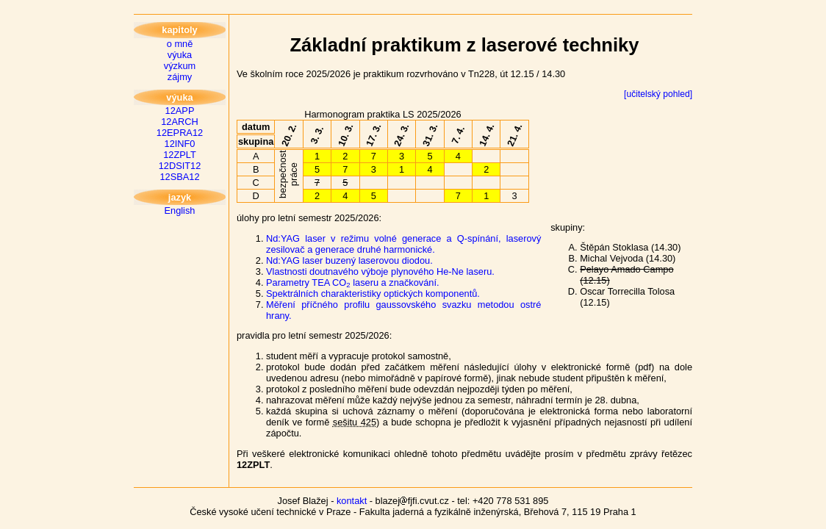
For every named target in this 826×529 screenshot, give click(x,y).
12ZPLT (179, 154)
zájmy (180, 76)
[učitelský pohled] (658, 94)
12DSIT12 (180, 165)
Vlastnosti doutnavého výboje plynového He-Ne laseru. (380, 271)
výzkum (179, 65)
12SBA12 (179, 176)
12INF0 (180, 143)
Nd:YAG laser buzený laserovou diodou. (349, 260)
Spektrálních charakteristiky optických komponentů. (373, 293)
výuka (180, 54)
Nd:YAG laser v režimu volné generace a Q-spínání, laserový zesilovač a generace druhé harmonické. (403, 244)
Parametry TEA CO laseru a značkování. (352, 282)
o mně (180, 43)
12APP (180, 110)
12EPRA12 (180, 132)
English (180, 210)
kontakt (352, 500)
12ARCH (179, 121)
